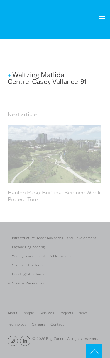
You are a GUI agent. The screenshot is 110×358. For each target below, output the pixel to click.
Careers (38, 324)
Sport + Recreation (28, 283)
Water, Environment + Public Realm (41, 255)
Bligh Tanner (29, 20)
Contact (57, 324)
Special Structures (27, 265)
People (28, 312)
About (12, 312)
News (82, 312)
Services (46, 312)
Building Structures (28, 274)
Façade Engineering (28, 246)
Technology (17, 324)
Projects (66, 312)
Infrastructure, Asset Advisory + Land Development (54, 237)
